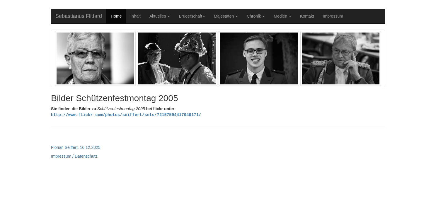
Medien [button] (282, 16)
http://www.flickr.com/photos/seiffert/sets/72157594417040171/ (126, 114)
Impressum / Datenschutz (74, 156)
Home (116, 16)
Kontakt (307, 16)
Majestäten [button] (226, 16)
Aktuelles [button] (159, 16)
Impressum (333, 16)
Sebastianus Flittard (78, 16)
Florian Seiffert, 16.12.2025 (76, 147)
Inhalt (135, 16)
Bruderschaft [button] (192, 16)
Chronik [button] (256, 16)
